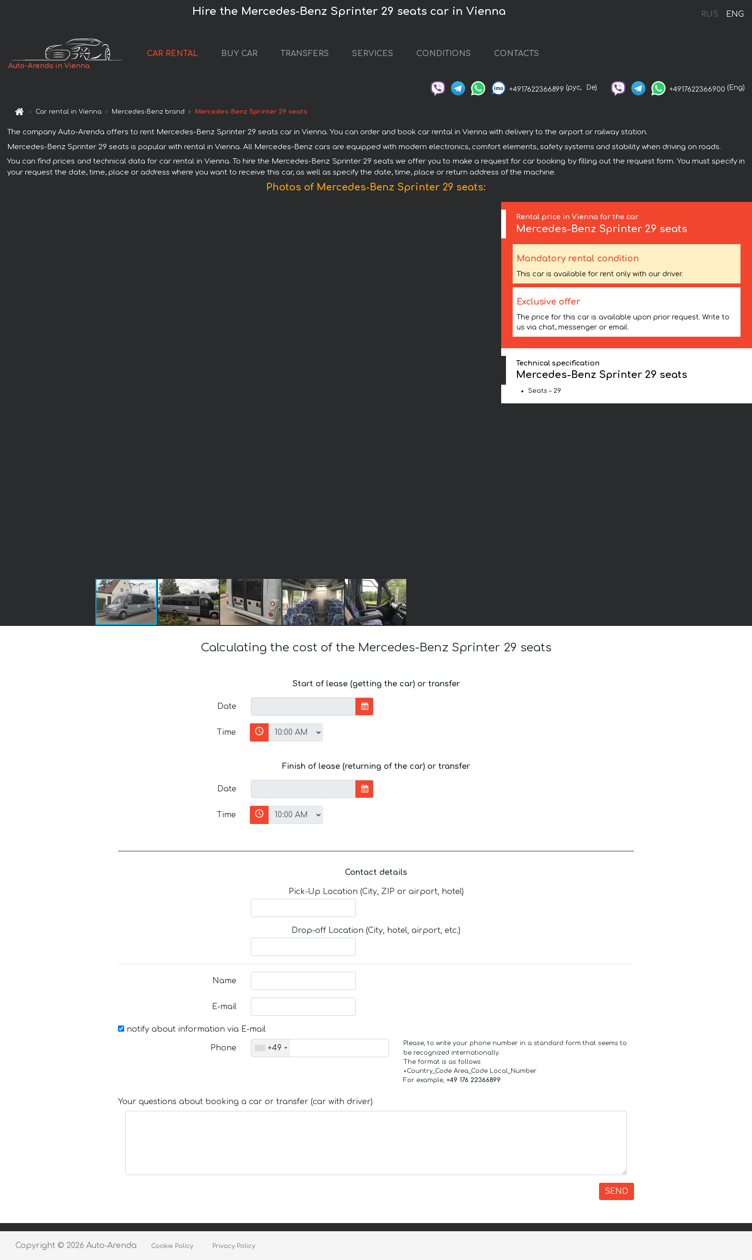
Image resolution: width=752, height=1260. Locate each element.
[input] (303, 706)
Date (226, 706)
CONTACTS (516, 53)
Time (226, 732)
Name (224, 981)
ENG (734, 14)
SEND (616, 1191)
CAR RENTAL (172, 53)
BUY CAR (239, 53)
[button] (492, 390)
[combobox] (270, 1048)
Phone (223, 1048)
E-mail (224, 1006)
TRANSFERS (305, 53)
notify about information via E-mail (192, 1029)
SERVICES (372, 53)
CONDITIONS (443, 53)
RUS (709, 14)
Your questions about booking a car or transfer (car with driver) (245, 1101)
